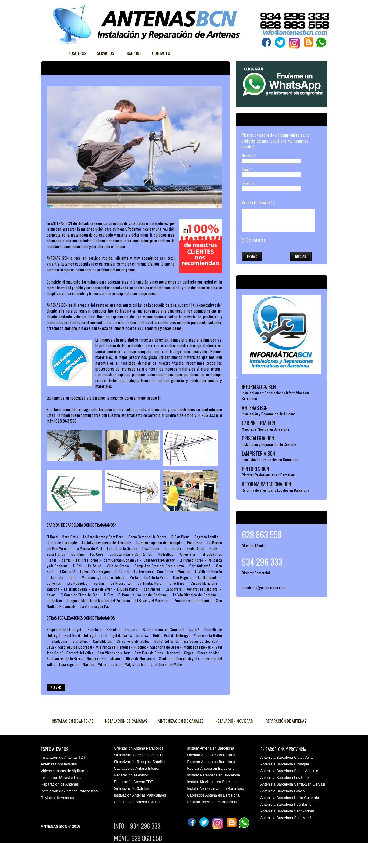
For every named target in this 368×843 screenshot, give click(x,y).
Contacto (161, 53)
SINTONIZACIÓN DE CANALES (181, 721)
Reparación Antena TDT (133, 782)
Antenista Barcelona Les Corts (285, 778)
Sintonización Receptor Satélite (139, 762)
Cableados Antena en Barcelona (213, 795)
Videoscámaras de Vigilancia (64, 771)
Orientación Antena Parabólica (138, 748)
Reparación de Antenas (60, 784)
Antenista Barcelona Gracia (282, 791)
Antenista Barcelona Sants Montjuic (289, 771)
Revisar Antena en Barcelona (210, 768)
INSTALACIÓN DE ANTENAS (73, 721)
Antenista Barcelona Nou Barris (285, 804)
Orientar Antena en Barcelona (211, 755)
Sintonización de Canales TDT (138, 755)
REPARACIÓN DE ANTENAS (286, 721)
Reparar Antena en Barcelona (211, 762)
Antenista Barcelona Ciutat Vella (286, 757)
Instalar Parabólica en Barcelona (213, 775)
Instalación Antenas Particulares (140, 795)
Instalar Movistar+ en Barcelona (213, 782)
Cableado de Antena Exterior (137, 802)
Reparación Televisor (131, 775)
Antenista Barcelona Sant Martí (285, 818)
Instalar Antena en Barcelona (210, 748)
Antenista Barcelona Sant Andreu (287, 811)
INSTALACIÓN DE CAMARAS (125, 721)
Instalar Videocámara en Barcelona (215, 789)
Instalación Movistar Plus (61, 778)
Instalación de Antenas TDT (63, 757)
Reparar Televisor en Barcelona (212, 802)
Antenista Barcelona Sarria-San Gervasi (292, 784)
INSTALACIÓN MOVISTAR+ (234, 721)
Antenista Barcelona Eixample (284, 764)
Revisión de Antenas (57, 798)
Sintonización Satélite (131, 789)
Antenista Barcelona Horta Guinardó (289, 798)
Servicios (105, 53)
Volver (56, 687)
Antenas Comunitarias (59, 764)
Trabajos (133, 53)
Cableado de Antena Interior (136, 768)
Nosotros (77, 53)
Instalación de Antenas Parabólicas (69, 791)
